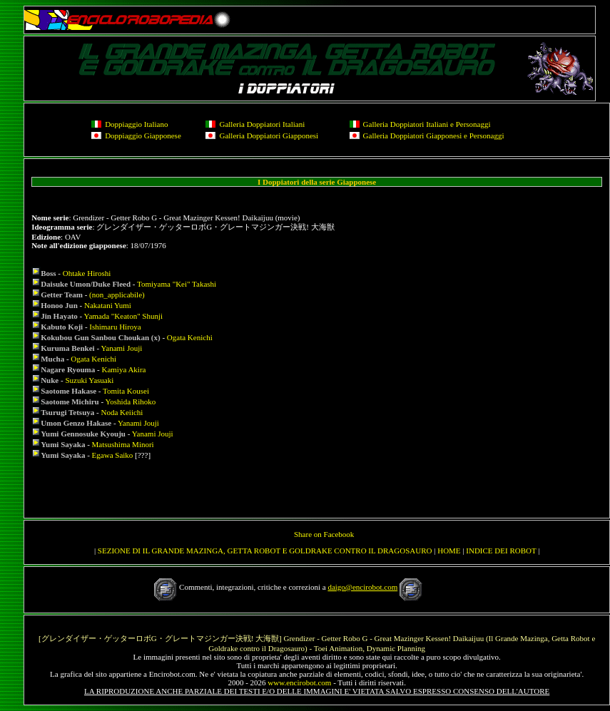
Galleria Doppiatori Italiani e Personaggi (427, 124)
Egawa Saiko (112, 455)
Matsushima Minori (123, 444)
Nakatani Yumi (107, 305)
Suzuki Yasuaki (89, 380)
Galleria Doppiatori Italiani (262, 124)
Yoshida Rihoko (131, 401)
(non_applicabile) (117, 294)
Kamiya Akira (123, 369)
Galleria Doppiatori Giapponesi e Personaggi (433, 135)
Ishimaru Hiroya (115, 326)
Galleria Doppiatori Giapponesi (268, 135)
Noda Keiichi (122, 412)
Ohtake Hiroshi (87, 273)
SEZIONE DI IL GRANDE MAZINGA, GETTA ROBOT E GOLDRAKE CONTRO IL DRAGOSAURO (265, 550)
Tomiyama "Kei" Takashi (176, 284)
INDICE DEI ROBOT (501, 550)
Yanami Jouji (121, 348)
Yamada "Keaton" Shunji (123, 316)
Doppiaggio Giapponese (143, 135)
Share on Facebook (324, 534)
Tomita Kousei (126, 391)
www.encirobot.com (299, 682)
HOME (448, 550)
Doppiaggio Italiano (136, 124)
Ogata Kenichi (190, 337)
